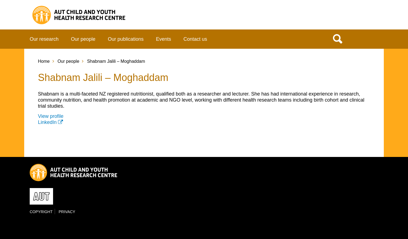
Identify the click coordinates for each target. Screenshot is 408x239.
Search (337, 38)
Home (44, 61)
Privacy (67, 212)
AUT (367, 17)
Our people (83, 39)
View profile (51, 116)
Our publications (126, 39)
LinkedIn (47, 122)
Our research (44, 39)
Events (163, 39)
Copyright (41, 212)
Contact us (195, 39)
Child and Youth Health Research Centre (83, 15)
